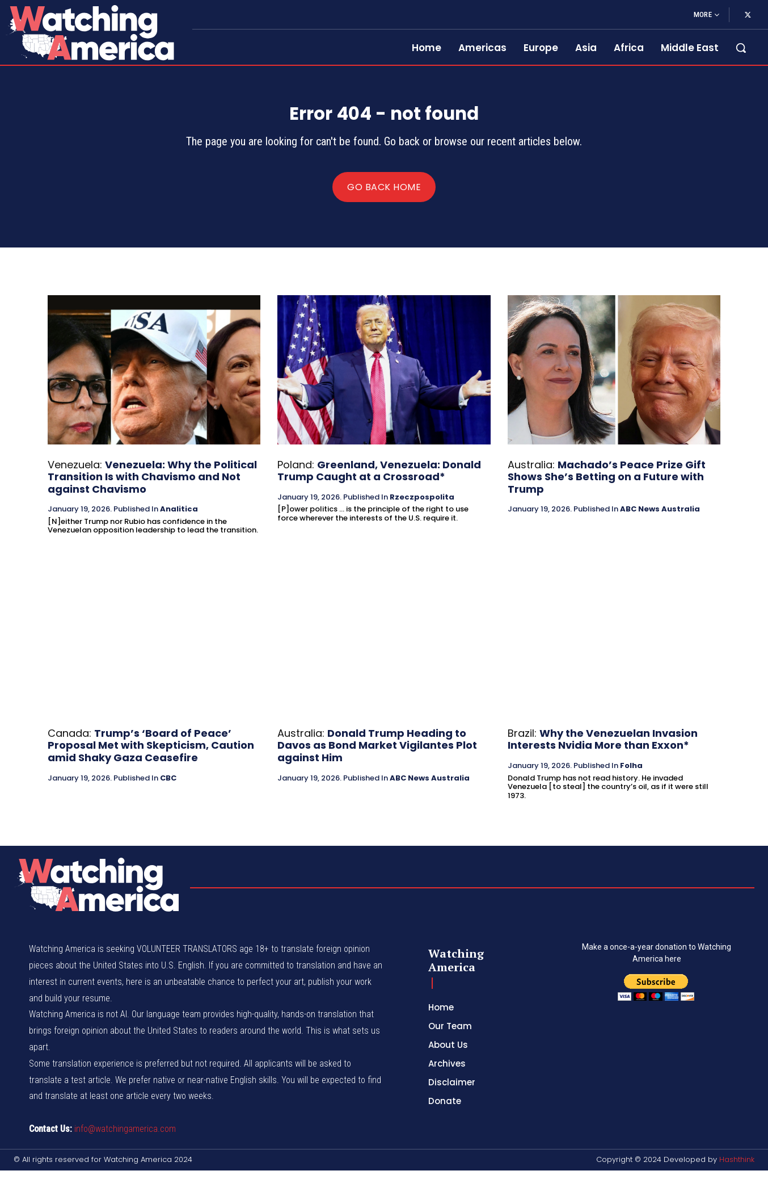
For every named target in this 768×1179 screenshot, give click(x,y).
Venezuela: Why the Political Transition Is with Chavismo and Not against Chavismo (152, 484)
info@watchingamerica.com (125, 1137)
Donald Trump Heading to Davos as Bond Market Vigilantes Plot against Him (377, 754)
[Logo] (89, 32)
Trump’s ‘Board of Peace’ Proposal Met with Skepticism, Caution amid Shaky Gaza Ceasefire (151, 754)
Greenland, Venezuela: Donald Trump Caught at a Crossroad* (379, 478)
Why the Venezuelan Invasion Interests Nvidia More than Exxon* (603, 748)
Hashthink (736, 1168)
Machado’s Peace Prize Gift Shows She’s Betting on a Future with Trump (607, 484)
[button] (740, 47)
